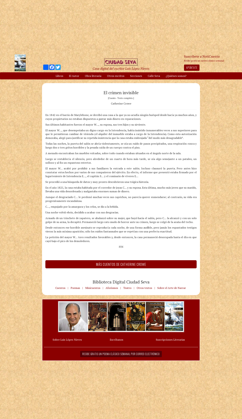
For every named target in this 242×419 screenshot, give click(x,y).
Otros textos (144, 288)
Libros (59, 76)
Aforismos (112, 288)
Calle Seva (154, 76)
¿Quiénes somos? (176, 76)
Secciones (136, 76)
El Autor (74, 76)
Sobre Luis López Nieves (67, 339)
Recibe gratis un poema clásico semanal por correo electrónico (121, 354)
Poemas (75, 288)
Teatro (127, 288)
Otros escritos (115, 76)
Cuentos (60, 288)
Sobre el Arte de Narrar (171, 288)
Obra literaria (93, 76)
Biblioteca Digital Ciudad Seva (121, 282)
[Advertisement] (121, 27)
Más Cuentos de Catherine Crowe (121, 264)
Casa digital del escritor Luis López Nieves (121, 68)
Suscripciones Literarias (170, 339)
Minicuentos (92, 288)
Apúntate (191, 68)
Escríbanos (116, 339)
